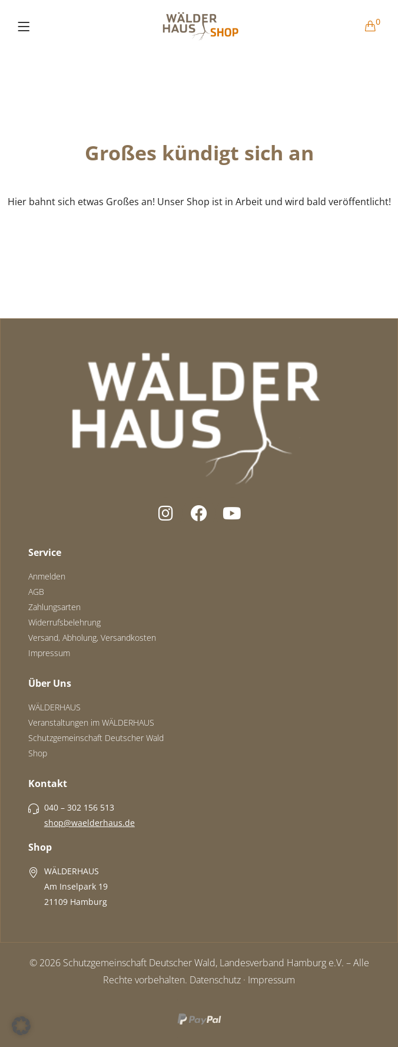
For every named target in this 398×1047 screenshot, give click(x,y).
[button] (21, 1026)
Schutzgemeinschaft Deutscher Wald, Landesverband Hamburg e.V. (203, 962)
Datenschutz (215, 979)
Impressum (271, 979)
